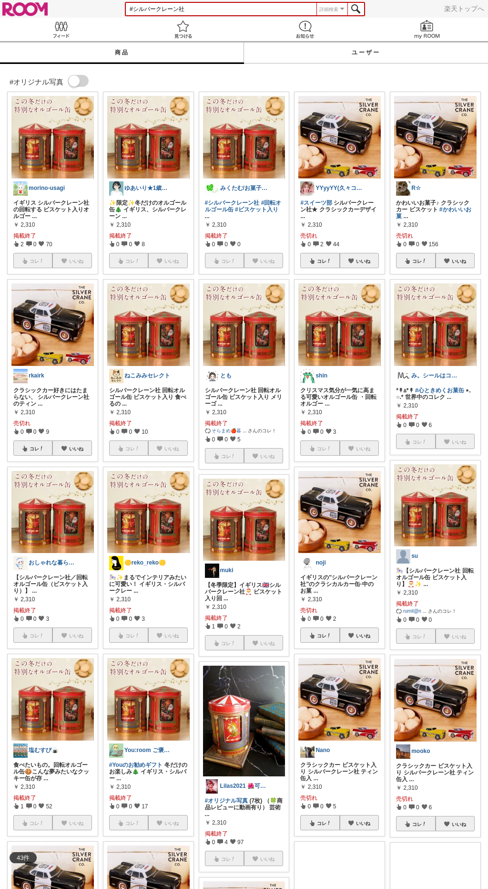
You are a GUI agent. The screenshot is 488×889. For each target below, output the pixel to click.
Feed (61, 29)
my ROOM (427, 29)
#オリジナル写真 (226, 800)
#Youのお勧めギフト (136, 765)
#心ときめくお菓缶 (439, 390)
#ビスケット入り (256, 209)
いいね (76, 448)
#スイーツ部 (316, 202)
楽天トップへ (464, 8)
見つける (183, 29)
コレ (37, 448)
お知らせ (305, 29)
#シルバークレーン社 (232, 202)
